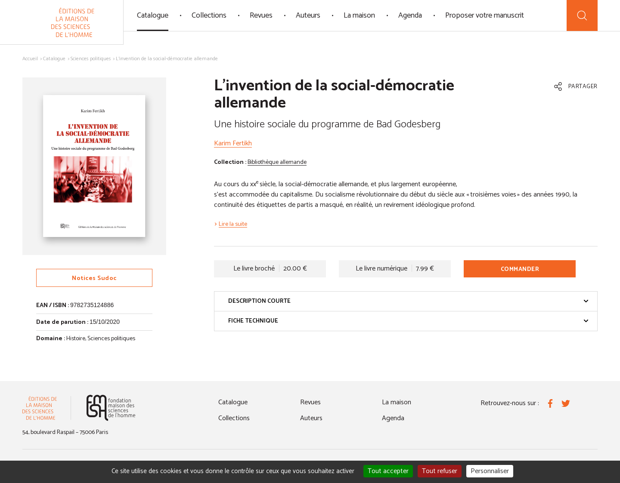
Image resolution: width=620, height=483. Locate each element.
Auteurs (308, 15)
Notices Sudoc (94, 278)
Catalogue (152, 15)
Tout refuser (439, 471)
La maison (359, 15)
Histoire (75, 339)
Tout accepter (388, 471)
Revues (261, 15)
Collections (209, 15)
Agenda (410, 15)
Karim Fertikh (233, 143)
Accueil (30, 59)
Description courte (408, 301)
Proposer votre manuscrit (484, 15)
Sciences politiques (91, 59)
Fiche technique (408, 321)
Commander (520, 269)
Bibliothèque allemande (277, 162)
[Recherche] (582, 15)
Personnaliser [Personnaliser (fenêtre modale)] (490, 471)
